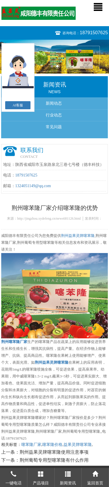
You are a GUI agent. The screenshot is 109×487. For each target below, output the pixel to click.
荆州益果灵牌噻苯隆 (78, 235)
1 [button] (52, 66)
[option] (54, 57)
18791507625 (94, 32)
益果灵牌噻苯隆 (78, 444)
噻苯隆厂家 (31, 444)
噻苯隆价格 (52, 444)
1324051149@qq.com (33, 186)
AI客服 (18, 105)
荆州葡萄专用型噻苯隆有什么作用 (54, 460)
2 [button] (57, 66)
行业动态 (54, 115)
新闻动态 (54, 103)
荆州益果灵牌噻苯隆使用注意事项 (54, 452)
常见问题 (54, 127)
